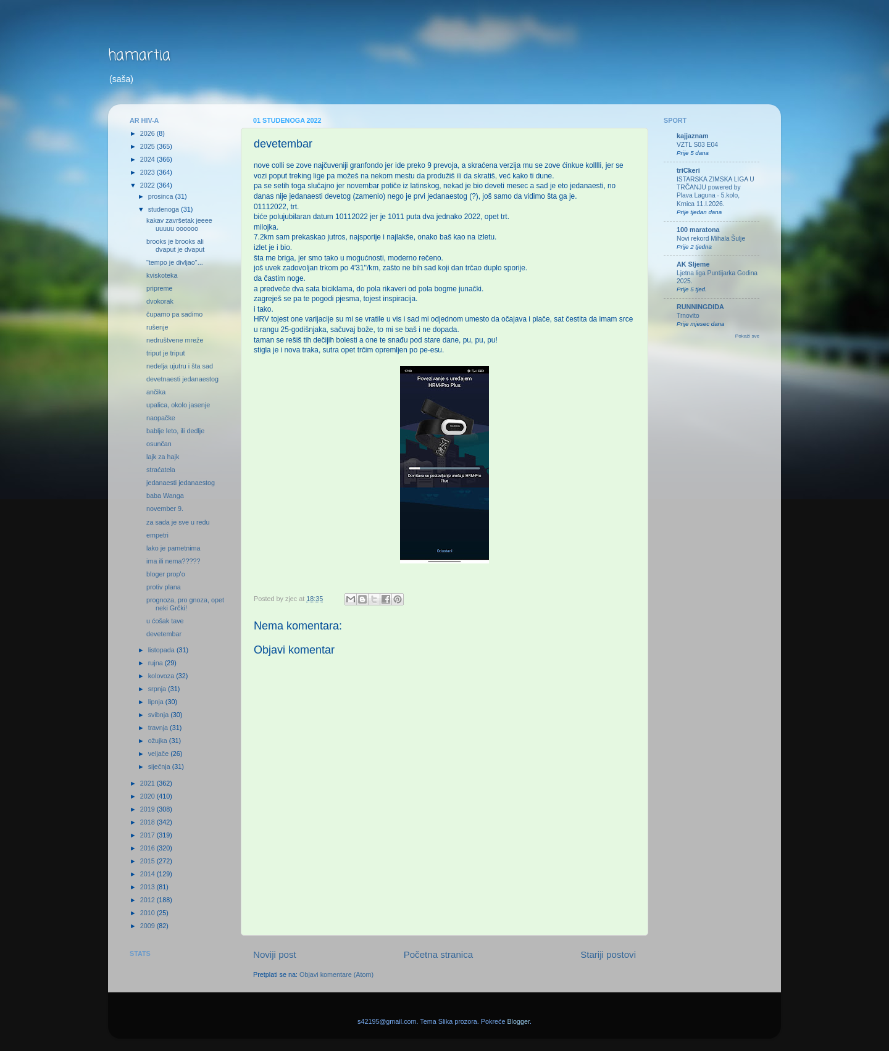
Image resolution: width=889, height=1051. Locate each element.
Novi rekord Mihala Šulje (711, 238)
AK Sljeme (693, 264)
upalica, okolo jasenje (178, 405)
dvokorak (159, 301)
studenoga (164, 209)
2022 (148, 185)
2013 (148, 887)
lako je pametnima (173, 548)
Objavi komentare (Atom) (336, 974)
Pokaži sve (747, 336)
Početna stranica (439, 954)
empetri (157, 535)
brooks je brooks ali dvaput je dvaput (175, 245)
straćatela (160, 469)
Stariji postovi (608, 954)
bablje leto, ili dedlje (175, 430)
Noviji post (274, 954)
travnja (159, 727)
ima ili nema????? (173, 561)
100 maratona (698, 229)
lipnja (156, 701)
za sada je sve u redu (178, 522)
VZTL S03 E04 (697, 144)
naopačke (160, 418)
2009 (148, 925)
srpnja (158, 688)
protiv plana (163, 587)
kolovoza (162, 675)
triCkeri (688, 170)
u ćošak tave (165, 621)
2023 (148, 172)
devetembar (164, 634)
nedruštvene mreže (174, 340)
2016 (148, 848)
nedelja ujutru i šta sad (179, 366)
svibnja (159, 714)
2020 (148, 796)
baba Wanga (165, 495)
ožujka (158, 740)
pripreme (159, 288)
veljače (159, 753)
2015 (148, 861)
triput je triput (165, 353)
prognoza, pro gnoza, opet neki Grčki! (185, 604)
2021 (148, 783)
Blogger (518, 1021)
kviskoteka (161, 275)
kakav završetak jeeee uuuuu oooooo (179, 224)
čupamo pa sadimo (174, 314)
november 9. (164, 508)
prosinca (161, 196)
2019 (148, 809)
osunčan (159, 443)
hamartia (139, 55)
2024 (148, 159)
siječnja (160, 766)
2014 (148, 874)
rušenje (157, 327)
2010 (148, 912)
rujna (156, 663)
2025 (148, 146)
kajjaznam (693, 135)
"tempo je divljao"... (174, 262)
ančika (155, 392)
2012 (148, 900)
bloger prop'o (165, 574)
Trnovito (688, 315)
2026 (148, 133)
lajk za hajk (162, 456)
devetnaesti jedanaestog (182, 379)
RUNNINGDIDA (700, 306)
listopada (162, 650)
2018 (148, 822)
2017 (148, 835)
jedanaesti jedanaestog (180, 482)
